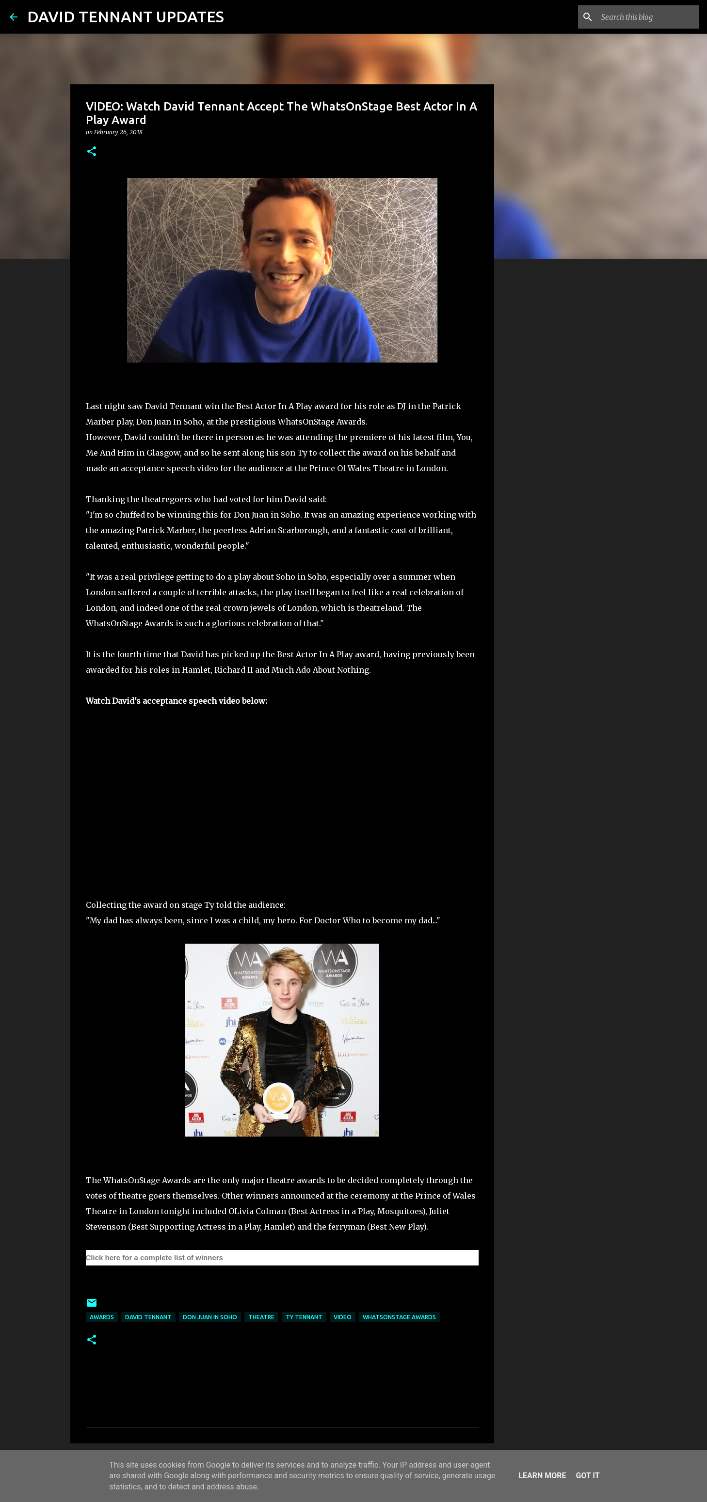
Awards (102, 1317)
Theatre (261, 1317)
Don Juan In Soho (210, 1317)
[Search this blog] (648, 17)
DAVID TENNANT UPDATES (125, 16)
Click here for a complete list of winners (154, 1257)
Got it (587, 1475)
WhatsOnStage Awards (399, 1317)
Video (343, 1317)
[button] (91, 151)
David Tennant (148, 1317)
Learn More (542, 1475)
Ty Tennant (304, 1317)
